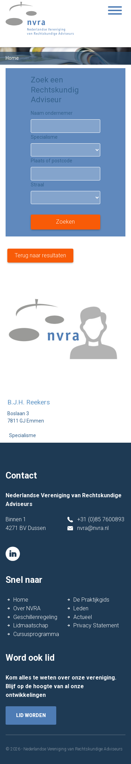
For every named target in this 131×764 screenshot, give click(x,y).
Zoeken (65, 221)
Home (20, 599)
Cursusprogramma (36, 634)
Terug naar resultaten (40, 255)
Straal (37, 184)
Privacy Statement (96, 625)
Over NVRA (27, 608)
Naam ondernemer (52, 113)
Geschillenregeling (35, 617)
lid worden (31, 715)
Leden (80, 608)
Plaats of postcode (51, 160)
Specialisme (44, 137)
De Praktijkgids (91, 599)
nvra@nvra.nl (93, 528)
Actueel (82, 617)
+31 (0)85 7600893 (100, 519)
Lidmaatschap (30, 625)
